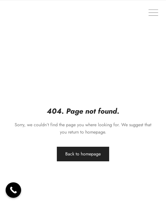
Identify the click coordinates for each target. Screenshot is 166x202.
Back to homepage (83, 154)
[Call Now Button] (13, 190)
